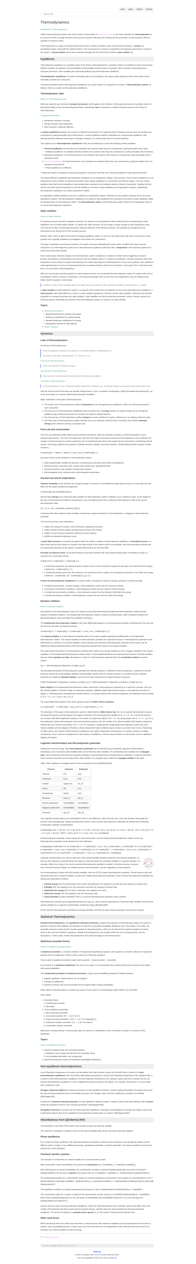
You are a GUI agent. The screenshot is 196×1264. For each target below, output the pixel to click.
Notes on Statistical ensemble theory (55, 947)
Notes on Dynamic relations (51, 606)
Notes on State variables (50, 216)
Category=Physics (50, 1237)
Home (123, 9)
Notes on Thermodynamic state (53, 99)
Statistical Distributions (53, 311)
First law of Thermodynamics (52, 361)
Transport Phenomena (49, 115)
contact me (113, 1258)
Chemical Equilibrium (53, 161)
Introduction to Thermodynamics (53, 29)
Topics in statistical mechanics (53, 1045)
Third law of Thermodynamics (52, 381)
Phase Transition (51, 327)
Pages (131, 9)
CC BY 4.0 (98, 1255)
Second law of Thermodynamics (53, 371)
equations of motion (106, 34)
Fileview (139, 9)
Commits (149, 9)
